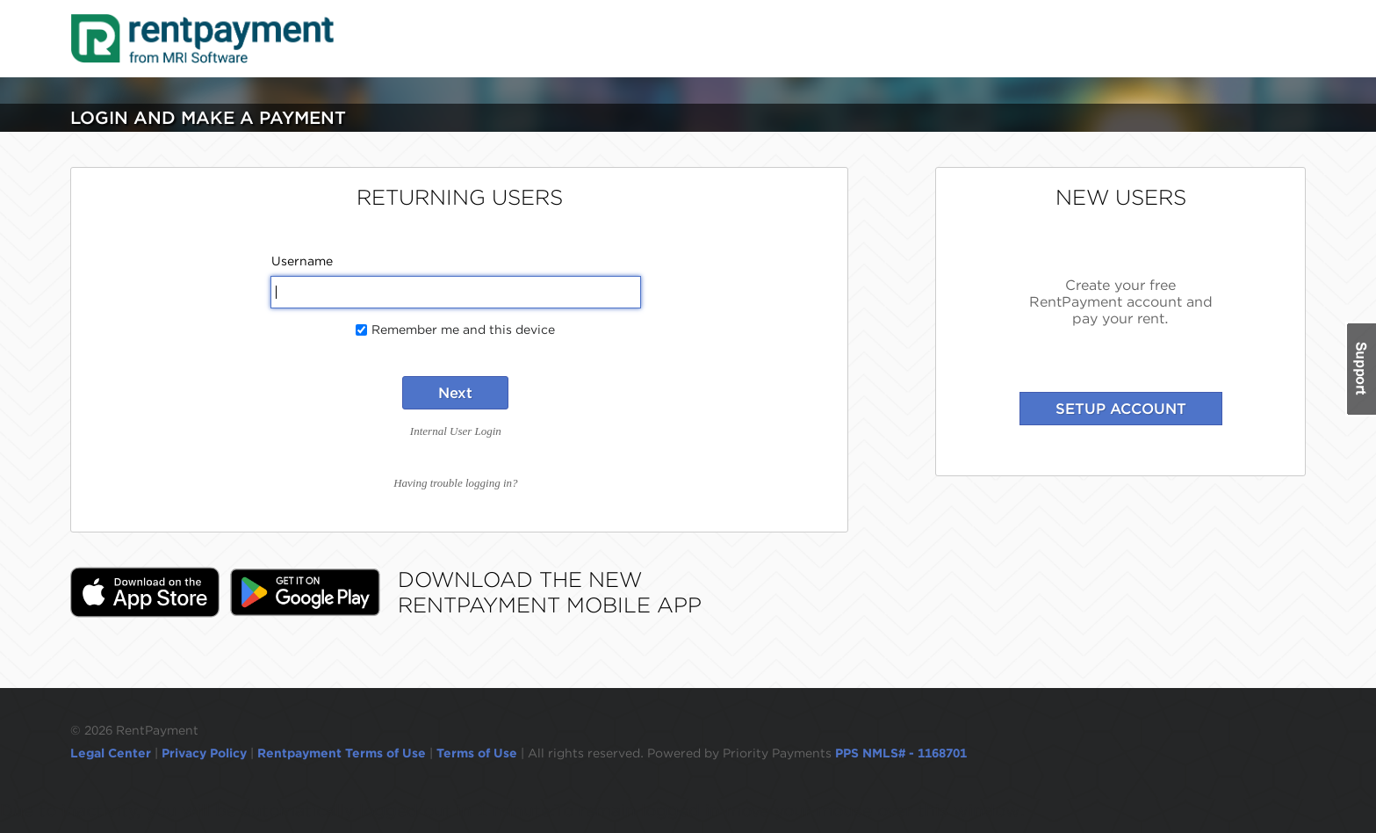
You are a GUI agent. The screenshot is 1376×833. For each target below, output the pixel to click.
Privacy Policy (204, 753)
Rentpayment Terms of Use (341, 753)
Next (455, 393)
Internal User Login (455, 431)
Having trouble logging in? (455, 482)
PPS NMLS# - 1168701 (901, 753)
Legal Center (110, 753)
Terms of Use (476, 753)
